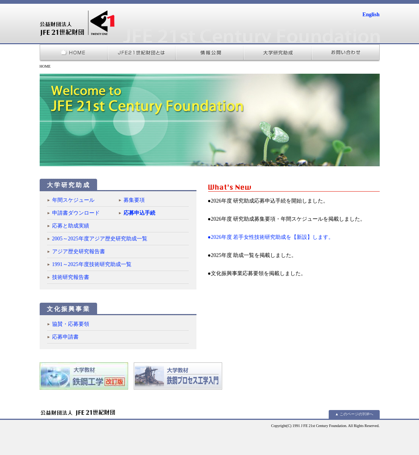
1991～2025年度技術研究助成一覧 (91, 264)
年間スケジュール (76, 200)
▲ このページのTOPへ (354, 414)
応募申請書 (65, 337)
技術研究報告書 (70, 277)
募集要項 (134, 200)
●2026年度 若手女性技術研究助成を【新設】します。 (271, 237)
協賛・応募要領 (70, 324)
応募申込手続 (139, 213)
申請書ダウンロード (76, 213)
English (370, 14)
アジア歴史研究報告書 (78, 251)
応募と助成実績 (70, 226)
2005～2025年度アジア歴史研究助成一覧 (99, 238)
